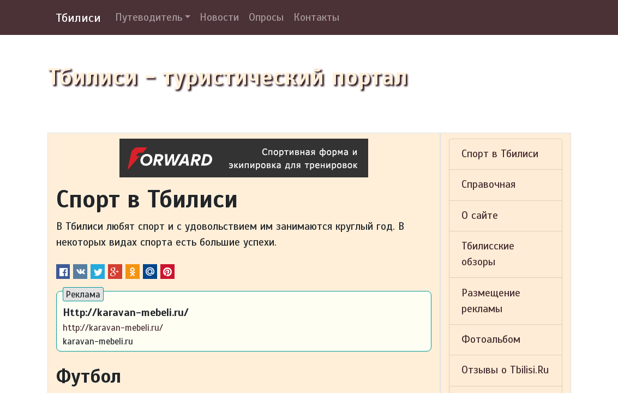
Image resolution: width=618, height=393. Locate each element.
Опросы (266, 17)
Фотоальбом (490, 339)
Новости (219, 17)
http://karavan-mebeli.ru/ (113, 328)
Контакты (316, 17)
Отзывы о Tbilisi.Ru (505, 370)
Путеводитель (148, 17)
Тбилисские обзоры (487, 254)
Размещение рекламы (490, 301)
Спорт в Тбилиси (499, 153)
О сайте (479, 215)
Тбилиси (78, 17)
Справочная (488, 184)
